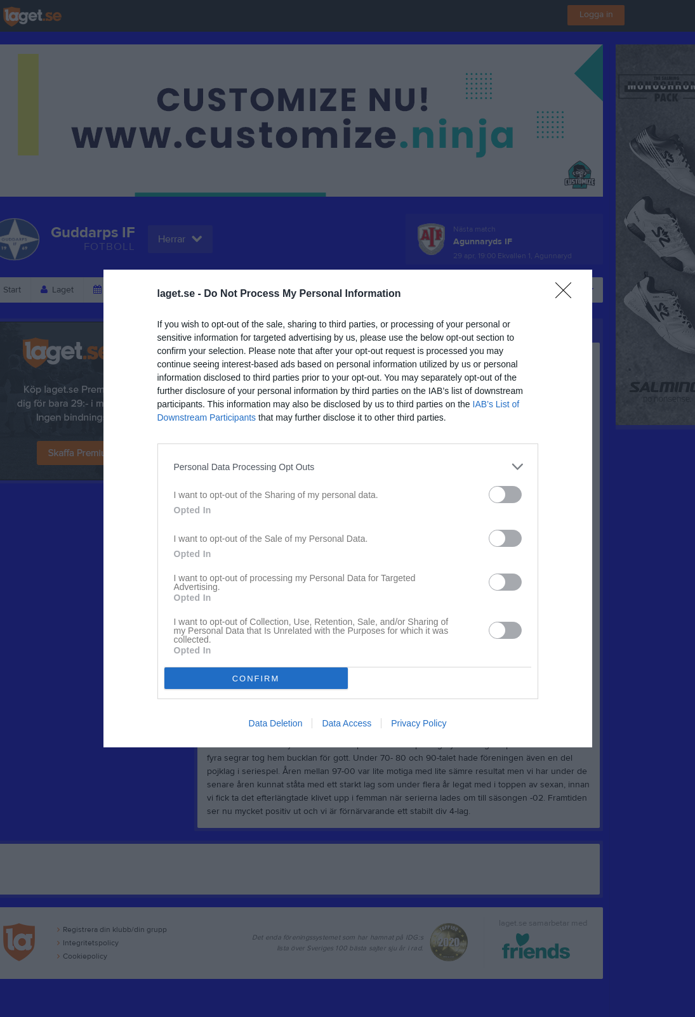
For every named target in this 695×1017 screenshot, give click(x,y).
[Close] (567, 294)
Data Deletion (276, 723)
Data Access (346, 723)
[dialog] (347, 508)
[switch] (505, 494)
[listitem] (348, 466)
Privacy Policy (418, 723)
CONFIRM (256, 678)
